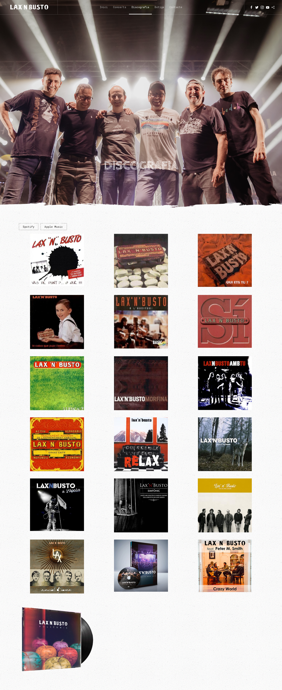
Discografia (140, 7)
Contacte (175, 7)
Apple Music (53, 226)
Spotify (28, 226)
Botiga (159, 7)
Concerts (119, 7)
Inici (104, 7)
